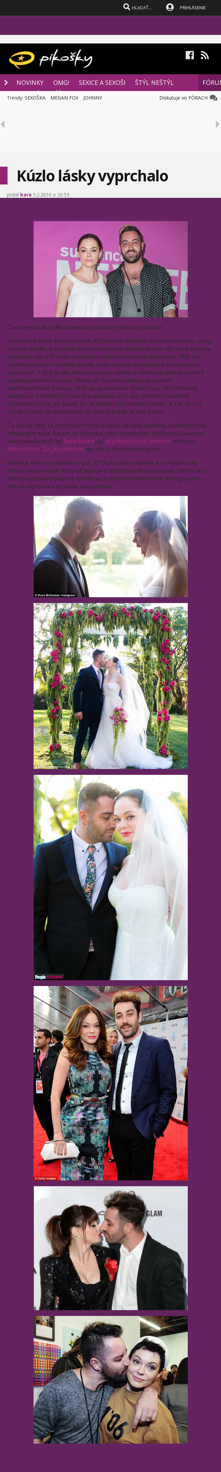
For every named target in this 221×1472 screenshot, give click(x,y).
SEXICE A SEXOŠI (102, 82)
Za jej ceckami (63, 449)
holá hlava (79, 441)
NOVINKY (30, 82)
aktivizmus (23, 449)
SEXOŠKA (35, 97)
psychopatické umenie (137, 441)
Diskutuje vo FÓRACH (184, 97)
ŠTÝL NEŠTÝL (154, 82)
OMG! (61, 82)
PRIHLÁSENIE (193, 7)
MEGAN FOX (64, 97)
